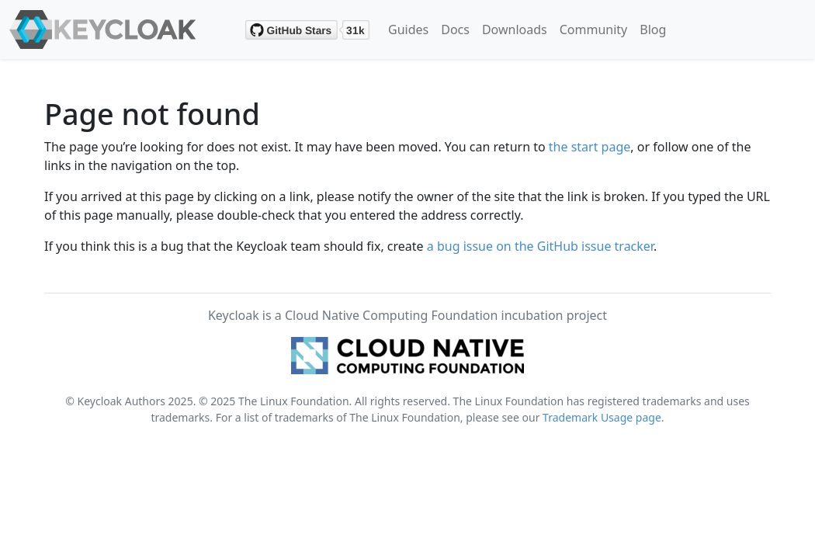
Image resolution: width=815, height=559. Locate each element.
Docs (455, 29)
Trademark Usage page (602, 417)
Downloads (514, 29)
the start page (590, 146)
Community (594, 29)
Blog (653, 29)
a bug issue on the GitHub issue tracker (540, 246)
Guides (408, 29)
